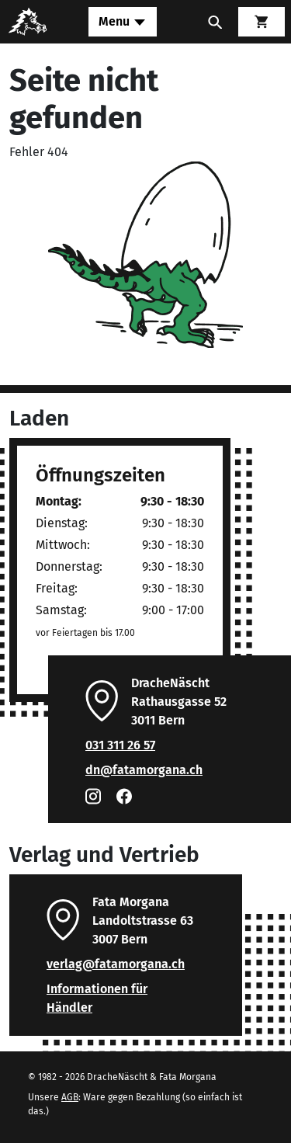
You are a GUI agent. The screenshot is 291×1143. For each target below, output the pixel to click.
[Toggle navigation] (122, 21)
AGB (69, 1097)
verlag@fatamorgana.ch (116, 964)
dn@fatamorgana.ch (144, 770)
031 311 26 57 (120, 745)
